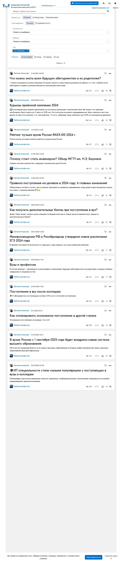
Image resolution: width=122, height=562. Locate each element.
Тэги (14, 47)
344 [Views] (89, 120)
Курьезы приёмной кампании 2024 (34, 105)
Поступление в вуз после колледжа (35, 291)
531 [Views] (89, 168)
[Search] (103, 3)
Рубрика (16, 38)
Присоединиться (94, 557)
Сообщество (18, 29)
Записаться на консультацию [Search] (84, 3)
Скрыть (60, 63)
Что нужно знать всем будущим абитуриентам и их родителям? (55, 78)
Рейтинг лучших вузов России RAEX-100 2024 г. (43, 135)
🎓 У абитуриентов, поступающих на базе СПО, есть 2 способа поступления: (43, 296)
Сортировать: (18, 23)
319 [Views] (89, 195)
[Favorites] (105, 73)
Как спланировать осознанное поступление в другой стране (53, 315)
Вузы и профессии (23, 264)
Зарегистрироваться (100, 8)
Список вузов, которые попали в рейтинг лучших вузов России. (36, 139)
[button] (109, 3)
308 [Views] (89, 325)
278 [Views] (89, 356)
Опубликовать (47, 6)
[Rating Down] (110, 90)
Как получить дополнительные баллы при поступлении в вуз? (53, 210)
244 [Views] (89, 91)
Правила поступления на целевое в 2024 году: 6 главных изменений (58, 183)
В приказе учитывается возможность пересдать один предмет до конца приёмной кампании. (49, 245)
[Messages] (109, 3)
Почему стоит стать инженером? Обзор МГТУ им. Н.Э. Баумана (55, 159)
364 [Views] (89, 277)
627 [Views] (89, 144)
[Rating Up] (102, 90)
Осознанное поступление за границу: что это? (30, 320)
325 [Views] (89, 301)
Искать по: (16, 17)
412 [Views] (89, 222)
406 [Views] (89, 250)
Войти (115, 8)
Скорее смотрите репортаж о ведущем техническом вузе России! (38, 163)
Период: (15, 57)
